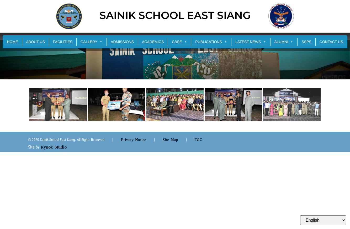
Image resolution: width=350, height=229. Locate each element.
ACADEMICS (153, 42)
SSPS (306, 42)
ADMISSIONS (122, 42)
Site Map (170, 139)
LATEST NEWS (250, 42)
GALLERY (92, 42)
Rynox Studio (54, 147)
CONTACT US (331, 42)
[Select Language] (323, 220)
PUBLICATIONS (211, 42)
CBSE (179, 42)
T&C (198, 139)
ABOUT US (35, 42)
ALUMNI (284, 42)
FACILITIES (62, 42)
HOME (12, 42)
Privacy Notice (133, 139)
